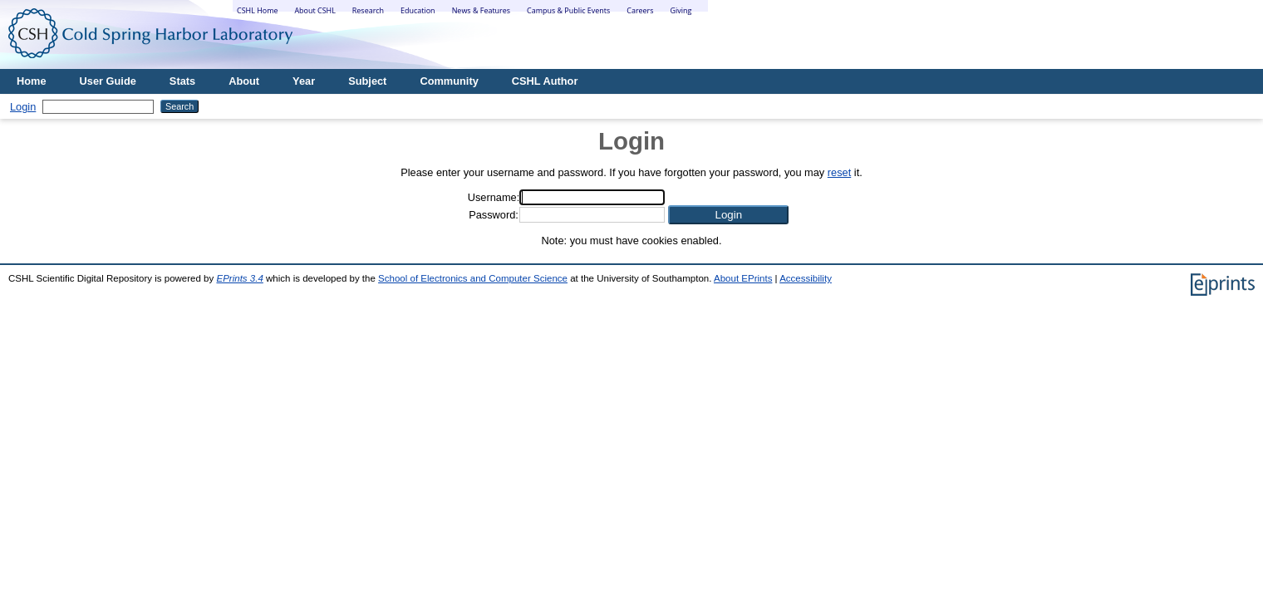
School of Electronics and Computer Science (473, 278)
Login (23, 107)
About (244, 81)
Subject (367, 81)
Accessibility (805, 278)
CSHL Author (545, 81)
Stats (182, 81)
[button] (728, 214)
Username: (494, 197)
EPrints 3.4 (239, 278)
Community (449, 81)
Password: (493, 215)
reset (839, 172)
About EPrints (743, 278)
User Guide (108, 81)
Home (32, 81)
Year (303, 81)
